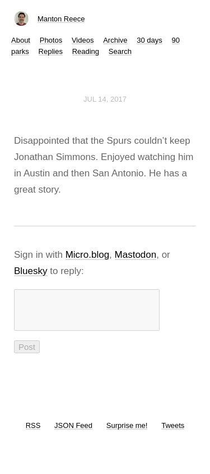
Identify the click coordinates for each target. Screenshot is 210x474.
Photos (51, 40)
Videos (83, 40)
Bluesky (31, 271)
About (20, 40)
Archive (115, 40)
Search (120, 51)
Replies (51, 51)
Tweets (172, 432)
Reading (85, 51)
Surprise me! (127, 432)
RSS (33, 432)
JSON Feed (73, 432)
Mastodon (136, 254)
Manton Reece (61, 19)
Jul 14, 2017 (105, 99)
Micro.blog (87, 254)
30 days (149, 40)
